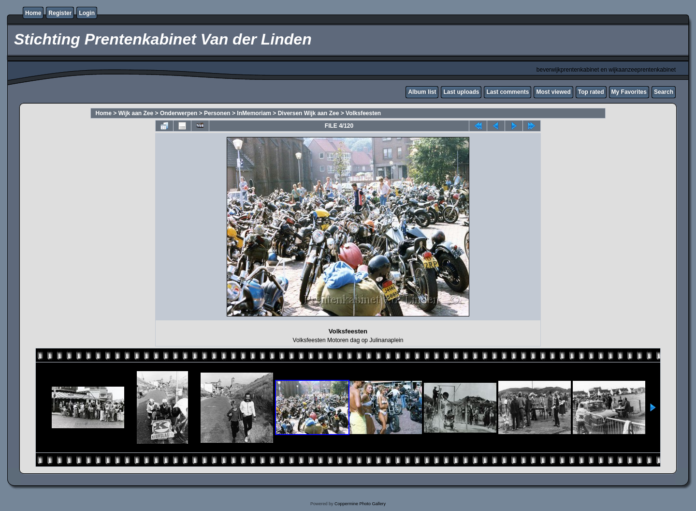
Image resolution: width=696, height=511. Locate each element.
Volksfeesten (363, 113)
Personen (217, 113)
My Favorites (629, 92)
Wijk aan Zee (136, 113)
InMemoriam (254, 113)
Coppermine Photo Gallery (360, 503)
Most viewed (553, 92)
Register (60, 13)
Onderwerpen (178, 113)
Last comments (507, 92)
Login (87, 13)
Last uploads (461, 92)
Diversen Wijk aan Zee (308, 113)
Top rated (591, 92)
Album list (422, 92)
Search (663, 92)
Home (33, 13)
